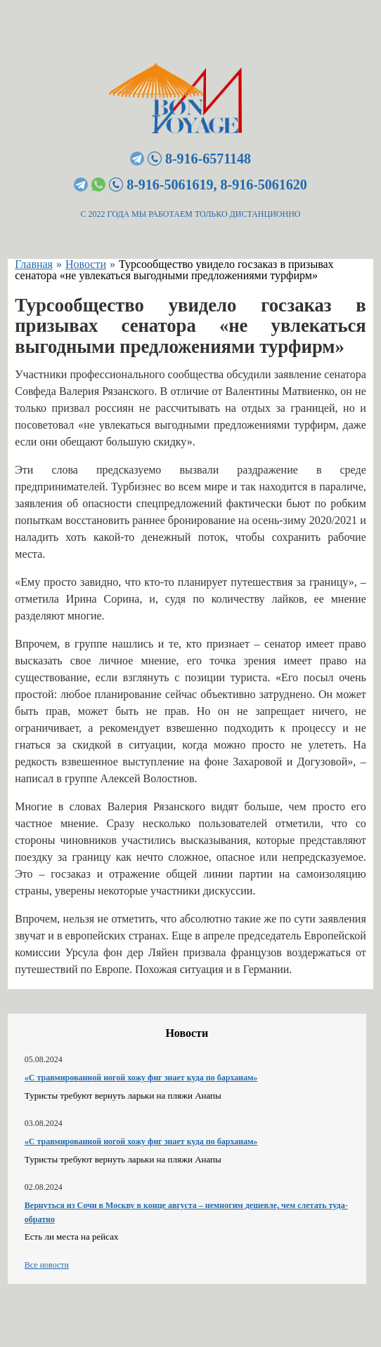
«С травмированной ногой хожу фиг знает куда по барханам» (141, 1078)
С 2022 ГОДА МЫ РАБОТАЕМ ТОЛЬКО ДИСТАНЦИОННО (191, 214)
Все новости (47, 1265)
